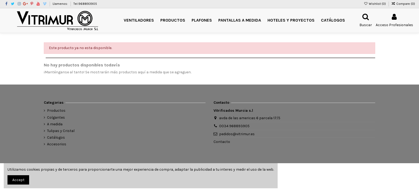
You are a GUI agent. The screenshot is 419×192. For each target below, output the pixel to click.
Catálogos (56, 137)
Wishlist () (375, 4)
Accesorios (56, 144)
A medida (55, 124)
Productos (56, 110)
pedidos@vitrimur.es (237, 134)
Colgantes (56, 117)
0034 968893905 (234, 126)
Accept (18, 180)
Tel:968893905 (85, 4)
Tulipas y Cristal (61, 131)
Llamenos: (61, 4)
